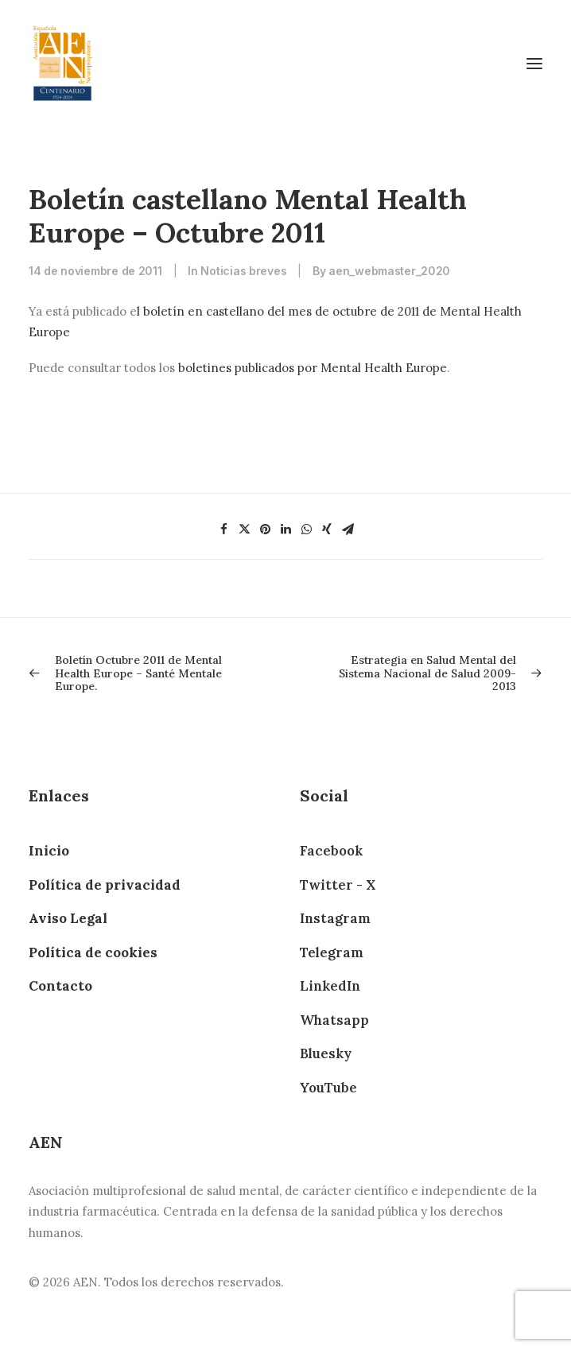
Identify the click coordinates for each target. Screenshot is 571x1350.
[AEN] (62, 63)
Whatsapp (334, 1020)
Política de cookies (93, 952)
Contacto (60, 986)
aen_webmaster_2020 (389, 270)
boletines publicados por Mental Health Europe (312, 367)
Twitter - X (337, 885)
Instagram (335, 918)
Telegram (331, 952)
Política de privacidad (105, 885)
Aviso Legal (68, 918)
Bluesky (326, 1053)
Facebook (331, 850)
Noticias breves (243, 270)
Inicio (49, 850)
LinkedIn (330, 986)
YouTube (328, 1087)
